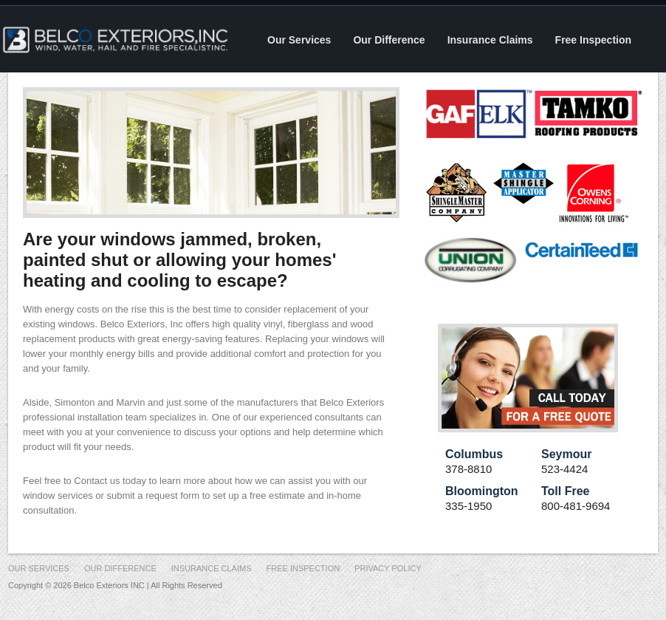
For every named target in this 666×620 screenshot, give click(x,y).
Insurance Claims (490, 40)
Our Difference (389, 40)
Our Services (299, 40)
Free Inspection (593, 40)
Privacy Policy (388, 568)
